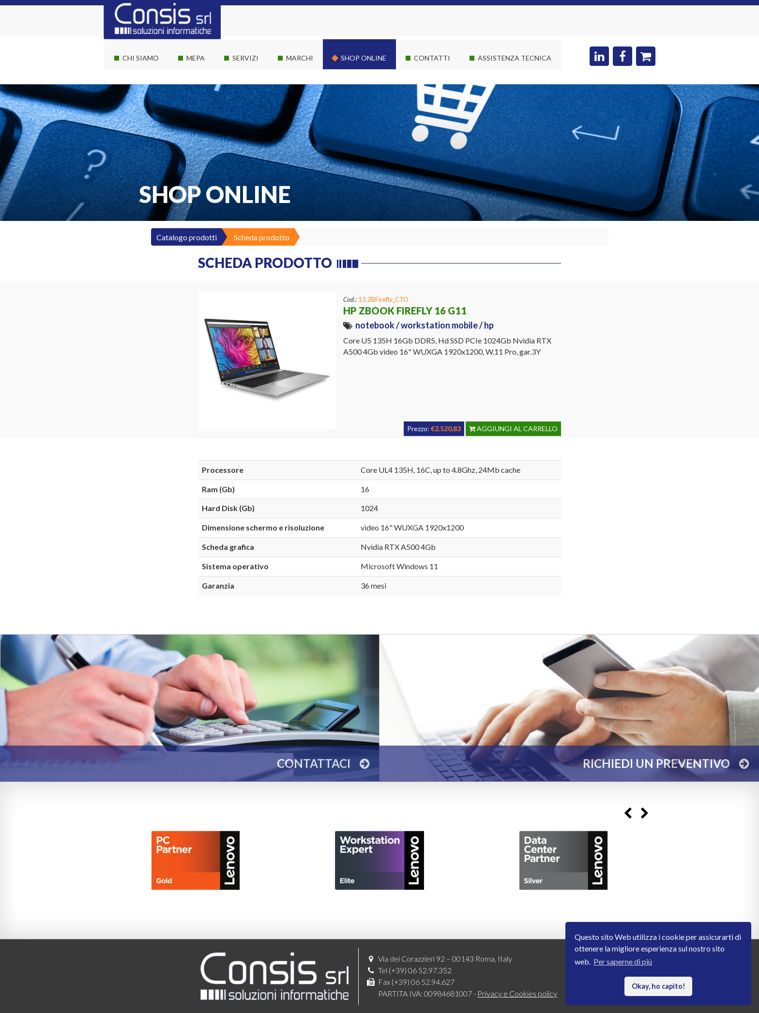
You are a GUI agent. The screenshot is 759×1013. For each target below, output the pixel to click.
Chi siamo (140, 58)
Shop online (363, 58)
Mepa (195, 58)
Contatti (432, 58)
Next (644, 813)
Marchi (299, 58)
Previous (628, 813)
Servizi (245, 58)
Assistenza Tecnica (514, 58)
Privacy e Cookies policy (517, 993)
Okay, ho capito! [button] (658, 986)
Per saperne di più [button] (622, 961)
